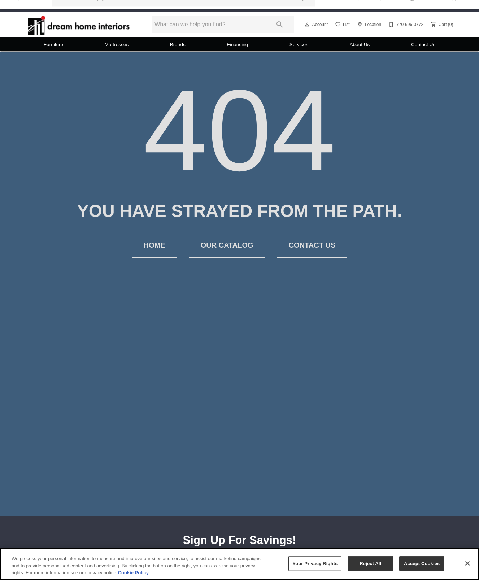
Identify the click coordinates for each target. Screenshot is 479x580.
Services (298, 44)
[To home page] (79, 24)
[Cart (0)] (441, 24)
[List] (342, 24)
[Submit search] (279, 24)
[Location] (368, 24)
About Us (359, 44)
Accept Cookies (422, 563)
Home (154, 245)
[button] (307, 24)
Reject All (370, 563)
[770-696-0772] (405, 24)
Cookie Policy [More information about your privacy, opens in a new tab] (133, 572)
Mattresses (117, 44)
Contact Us (423, 44)
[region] (239, 564)
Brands (178, 44)
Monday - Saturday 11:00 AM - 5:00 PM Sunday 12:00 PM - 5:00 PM (245, 6)
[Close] (467, 563)
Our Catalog (227, 245)
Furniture (53, 44)
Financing (237, 44)
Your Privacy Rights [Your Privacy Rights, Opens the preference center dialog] (315, 563)
